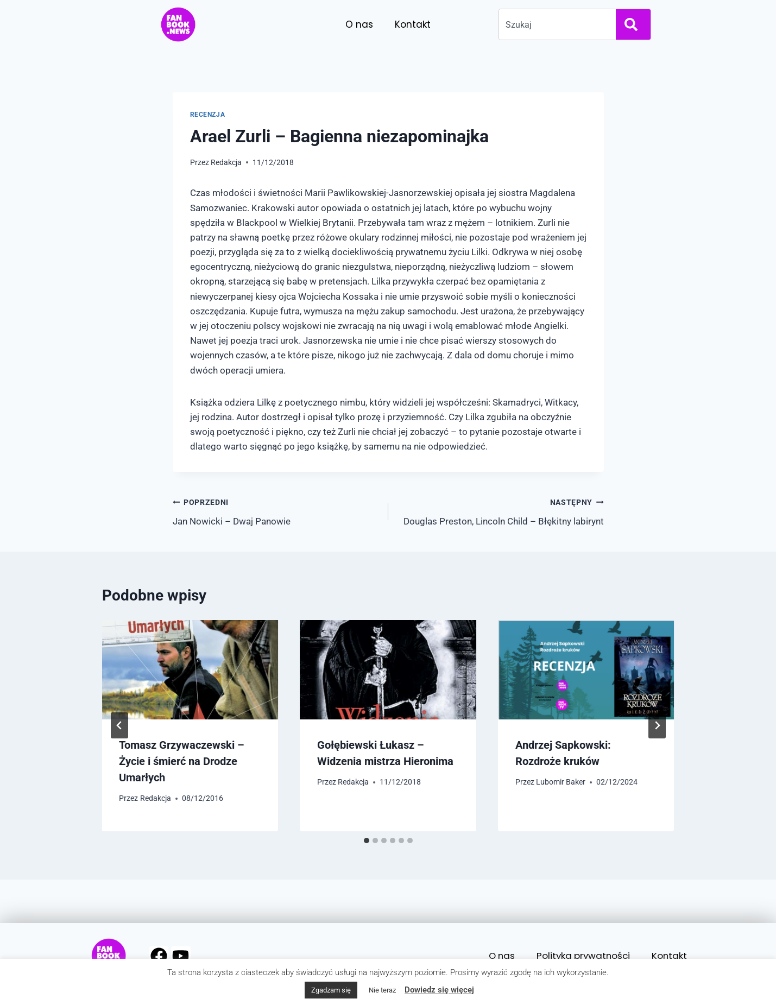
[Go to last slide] (119, 725)
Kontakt (413, 24)
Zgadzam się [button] (331, 990)
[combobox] (555, 24)
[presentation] (190, 669)
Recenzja (207, 114)
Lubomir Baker (560, 782)
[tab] (366, 840)
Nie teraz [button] (382, 990)
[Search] (633, 24)
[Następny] (657, 725)
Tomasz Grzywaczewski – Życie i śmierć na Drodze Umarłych (182, 761)
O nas (359, 24)
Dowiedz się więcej (439, 990)
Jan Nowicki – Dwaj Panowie (276, 511)
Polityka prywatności (581, 955)
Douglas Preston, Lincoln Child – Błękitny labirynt (501, 511)
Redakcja (226, 162)
